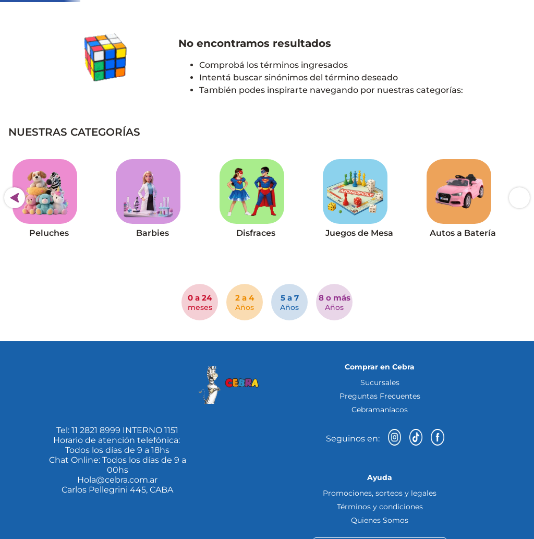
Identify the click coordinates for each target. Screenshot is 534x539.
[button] (52, 67)
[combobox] (287, 39)
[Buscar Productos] (428, 39)
